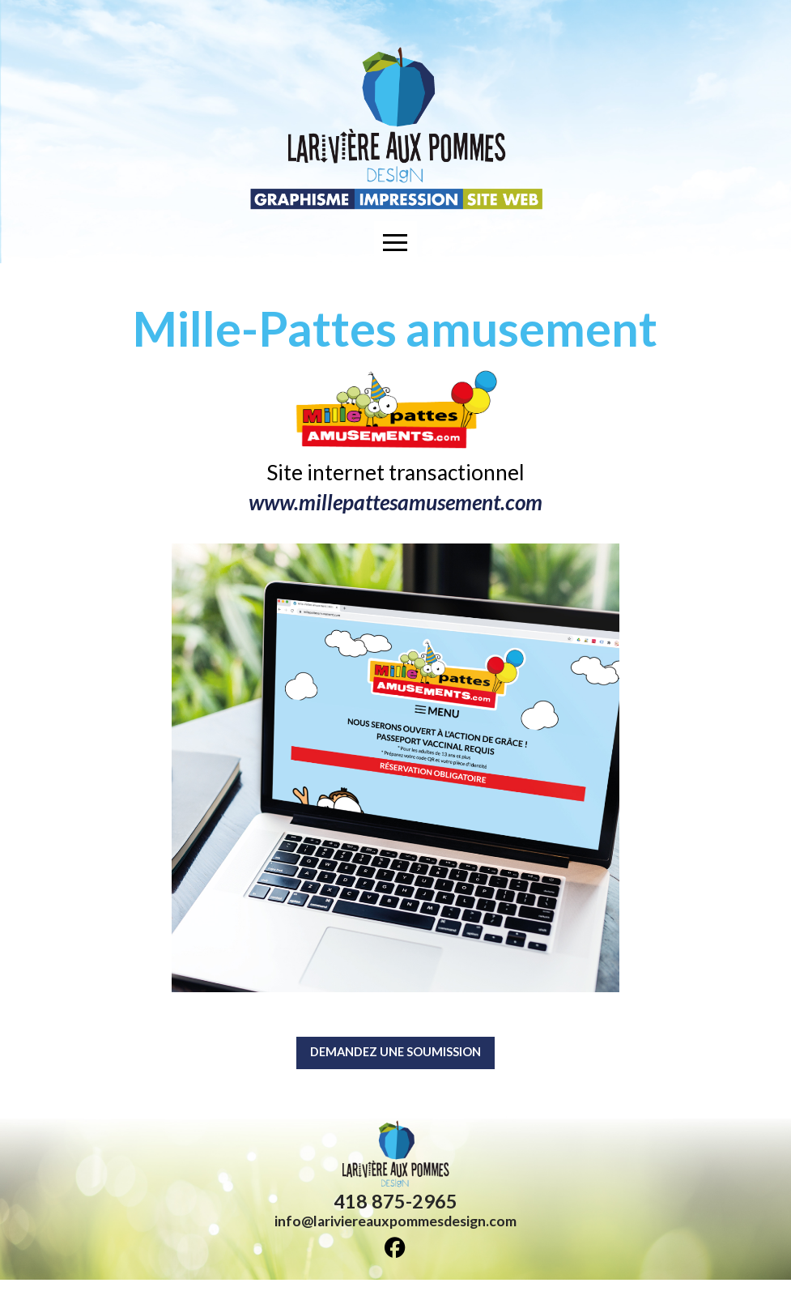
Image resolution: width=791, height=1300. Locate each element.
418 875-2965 (395, 1221)
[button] (395, 242)
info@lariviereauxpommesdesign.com (395, 1241)
